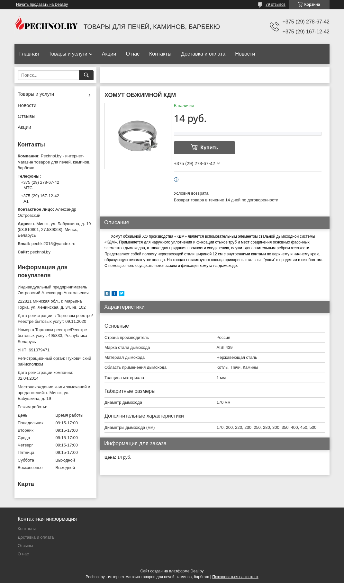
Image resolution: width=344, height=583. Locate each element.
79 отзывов (275, 4)
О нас (133, 54)
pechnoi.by (40, 252)
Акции (109, 54)
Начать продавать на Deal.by (42, 4)
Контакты (160, 54)
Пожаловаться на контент (235, 577)
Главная (29, 54)
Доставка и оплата (203, 54)
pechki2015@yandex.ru (54, 243)
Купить (209, 147)
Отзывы (26, 116)
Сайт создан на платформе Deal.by (172, 571)
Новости (245, 54)
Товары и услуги (68, 54)
